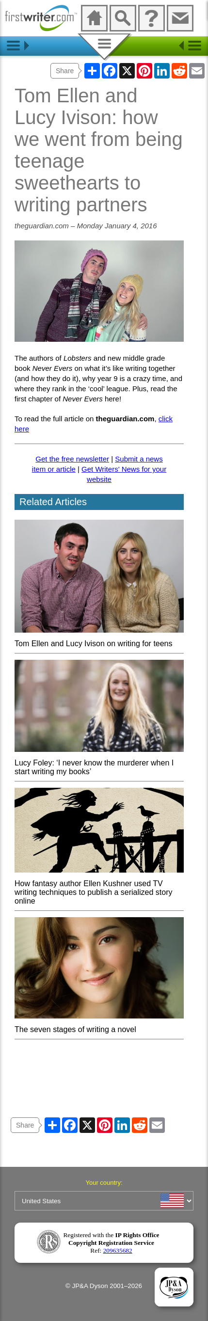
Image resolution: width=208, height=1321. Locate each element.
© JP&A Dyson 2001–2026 (103, 1285)
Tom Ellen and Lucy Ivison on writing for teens (99, 639)
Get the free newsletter (72, 459)
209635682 (117, 1250)
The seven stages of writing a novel (99, 1025)
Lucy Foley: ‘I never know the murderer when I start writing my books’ (99, 763)
